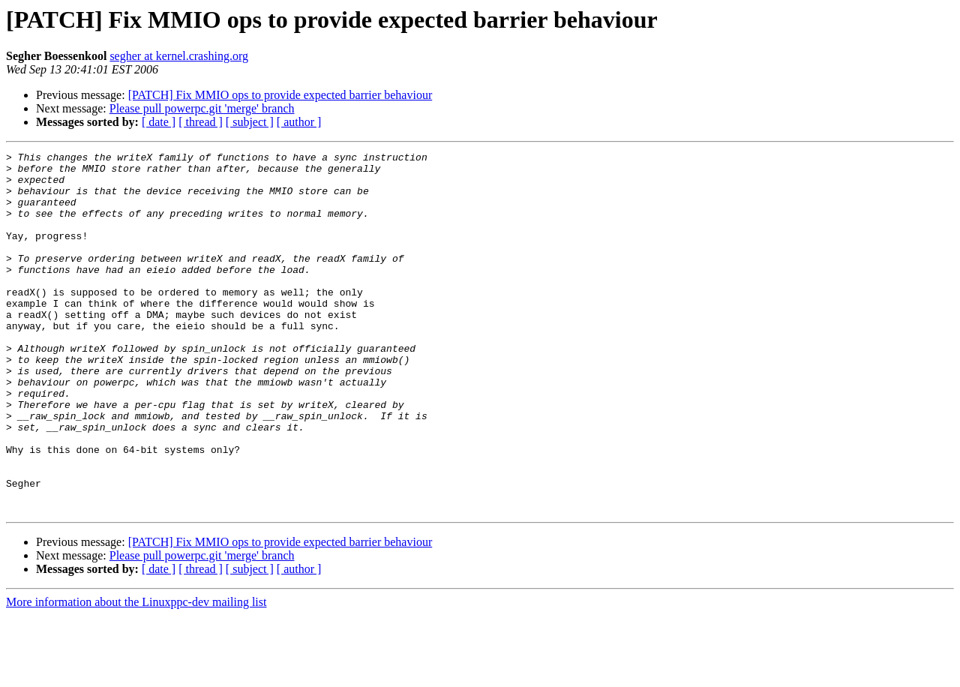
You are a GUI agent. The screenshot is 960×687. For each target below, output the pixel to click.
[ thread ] (200, 122)
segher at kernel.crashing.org (179, 56)
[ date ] (159, 122)
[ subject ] (250, 122)
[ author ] (299, 122)
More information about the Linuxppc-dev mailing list (136, 674)
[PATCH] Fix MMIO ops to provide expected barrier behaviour (280, 94)
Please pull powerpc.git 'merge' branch (202, 108)
